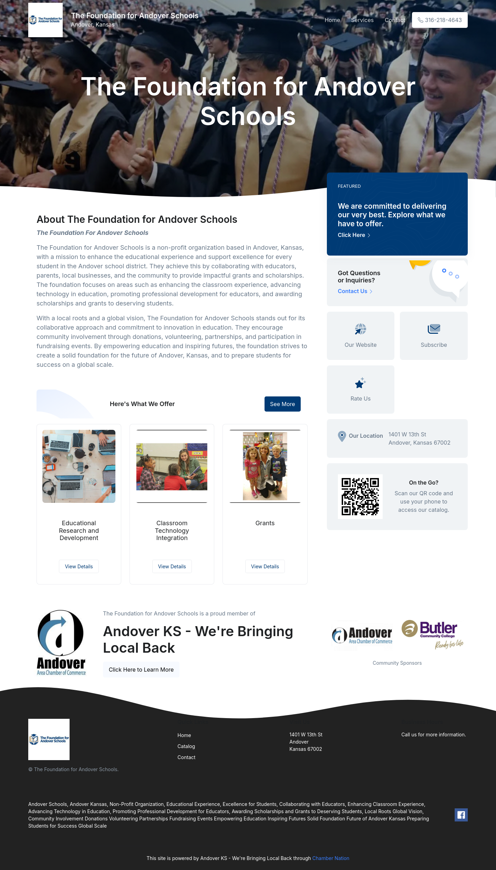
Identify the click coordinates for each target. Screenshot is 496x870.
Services (362, 20)
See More (282, 404)
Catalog (186, 746)
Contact (395, 20)
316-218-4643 (440, 20)
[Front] (46, 20)
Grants (265, 523)
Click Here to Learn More (141, 669)
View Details (79, 566)
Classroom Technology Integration (172, 530)
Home (332, 20)
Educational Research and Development (79, 530)
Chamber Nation (331, 858)
